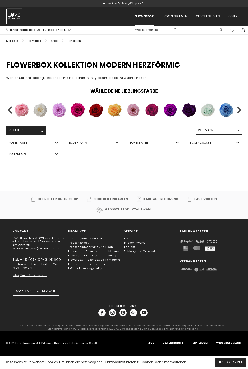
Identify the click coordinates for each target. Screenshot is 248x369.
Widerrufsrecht (229, 343)
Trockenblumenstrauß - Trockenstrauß (85, 240)
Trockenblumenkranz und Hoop (90, 247)
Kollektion (17, 153)
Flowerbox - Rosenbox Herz (87, 264)
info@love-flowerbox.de (30, 275)
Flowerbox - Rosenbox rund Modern (93, 251)
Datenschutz (173, 343)
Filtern (16, 130)
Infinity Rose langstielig (85, 268)
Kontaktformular (36, 290)
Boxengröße (200, 142)
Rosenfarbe (18, 142)
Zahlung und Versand (139, 251)
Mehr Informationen (170, 362)
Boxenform (78, 142)
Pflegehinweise (134, 243)
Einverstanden (230, 362)
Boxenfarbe (139, 142)
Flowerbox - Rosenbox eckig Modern (94, 260)
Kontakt (129, 247)
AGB (151, 343)
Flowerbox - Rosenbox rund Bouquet (94, 255)
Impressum (200, 343)
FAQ (127, 238)
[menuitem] (144, 16)
